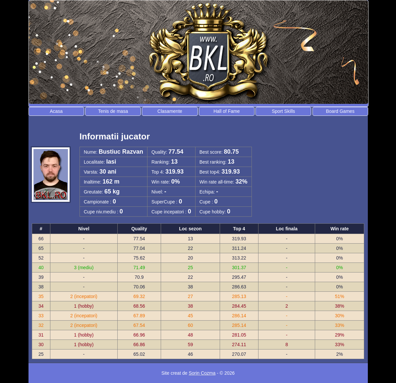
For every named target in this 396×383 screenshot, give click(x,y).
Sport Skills (283, 111)
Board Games (340, 111)
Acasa (56, 111)
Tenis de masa (113, 111)
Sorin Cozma (202, 373)
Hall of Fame (226, 111)
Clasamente (169, 111)
